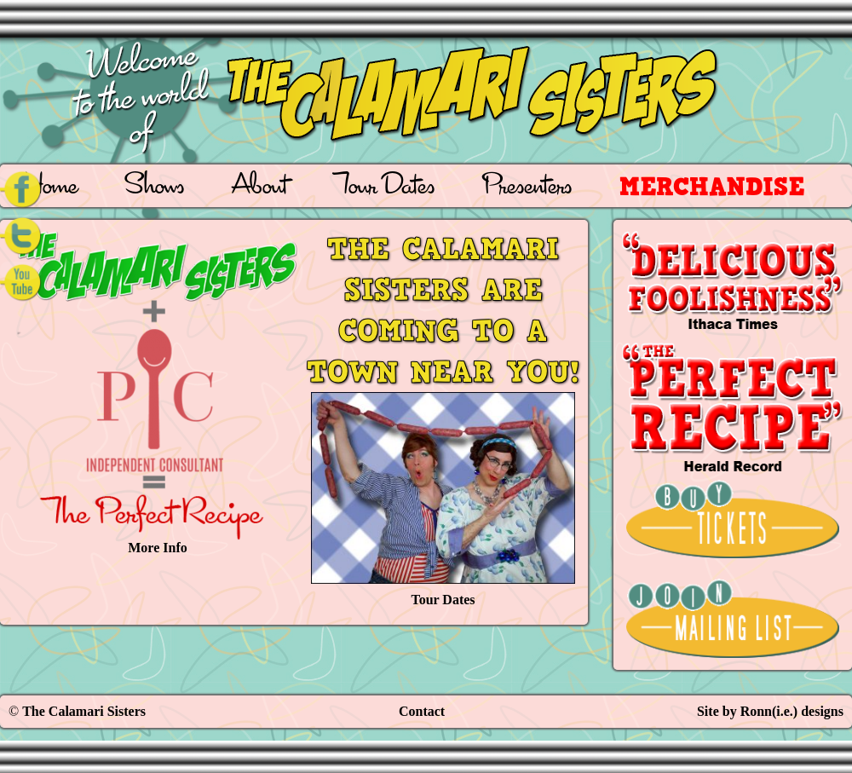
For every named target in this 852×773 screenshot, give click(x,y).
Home (51, 188)
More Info (158, 391)
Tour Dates (385, 188)
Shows (154, 188)
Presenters (527, 188)
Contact (422, 711)
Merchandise (711, 186)
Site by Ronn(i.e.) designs (770, 711)
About (259, 188)
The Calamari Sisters (84, 711)
